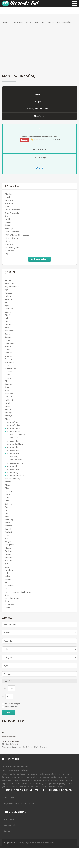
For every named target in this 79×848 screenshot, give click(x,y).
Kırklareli (9, 401)
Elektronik (9, 205)
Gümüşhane (10, 370)
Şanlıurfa (9, 533)
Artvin (7, 304)
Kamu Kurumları (39, 150)
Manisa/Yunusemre (15, 477)
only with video (11, 708)
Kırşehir (8, 404)
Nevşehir (9, 492)
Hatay (7, 376)
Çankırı (8, 335)
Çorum (8, 338)
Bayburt (8, 552)
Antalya (8, 301)
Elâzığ (7, 351)
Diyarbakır (9, 345)
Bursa (7, 329)
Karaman (9, 555)
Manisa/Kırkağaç (39, 159)
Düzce (8, 590)
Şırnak (8, 565)
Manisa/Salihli (13, 455)
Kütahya (8, 414)
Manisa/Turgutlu (14, 474)
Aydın (7, 307)
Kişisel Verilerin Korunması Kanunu (19, 805)
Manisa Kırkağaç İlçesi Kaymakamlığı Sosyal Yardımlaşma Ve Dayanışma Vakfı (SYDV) (39, 137)
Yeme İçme (10, 230)
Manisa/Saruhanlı (14, 461)
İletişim (7, 833)
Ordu (7, 499)
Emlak (7, 198)
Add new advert (39, 260)
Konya (8, 411)
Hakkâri (8, 373)
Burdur (8, 326)
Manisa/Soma (13, 471)
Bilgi (7, 255)
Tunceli (8, 530)
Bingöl (7, 316)
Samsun (8, 508)
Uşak (7, 537)
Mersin (8, 382)
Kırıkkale (9, 559)
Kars (7, 392)
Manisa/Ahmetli (13, 423)
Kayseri (8, 398)
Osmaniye (9, 587)
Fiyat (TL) (8, 682)
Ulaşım (8, 224)
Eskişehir (9, 360)
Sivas (7, 518)
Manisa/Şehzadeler (15, 464)
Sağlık (7, 220)
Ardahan (9, 571)
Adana (8, 282)
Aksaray (8, 549)
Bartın (7, 568)
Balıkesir (9, 310)
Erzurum (8, 357)
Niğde (7, 496)
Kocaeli (8, 408)
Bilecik (8, 313)
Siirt (6, 511)
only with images (12, 705)
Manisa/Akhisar (13, 426)
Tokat (7, 524)
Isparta (8, 379)
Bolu (7, 323)
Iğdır (7, 574)
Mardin (8, 483)
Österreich (9, 252)
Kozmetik (9, 202)
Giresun (8, 367)
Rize (7, 502)
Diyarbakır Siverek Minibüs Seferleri (9, 738)
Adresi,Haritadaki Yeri (39, 110)
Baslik (39, 96)
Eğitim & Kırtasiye (12, 211)
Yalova (8, 577)
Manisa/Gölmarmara (16, 436)
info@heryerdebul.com (19, 768)
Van (7, 540)
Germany (9, 246)
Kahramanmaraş (12, 480)
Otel (7, 208)
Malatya (8, 417)
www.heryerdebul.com (39, 778)
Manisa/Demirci (13, 433)
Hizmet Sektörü (11, 239)
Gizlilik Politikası (11, 826)
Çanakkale (9, 332)
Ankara (8, 297)
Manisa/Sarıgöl (13, 458)
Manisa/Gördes (13, 439)
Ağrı (6, 291)
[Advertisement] (39, 51)
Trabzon (8, 527)
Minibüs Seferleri (10, 745)
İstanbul (8, 385)
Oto (6, 217)
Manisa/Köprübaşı (15, 445)
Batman (8, 562)
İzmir (7, 389)
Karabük (9, 581)
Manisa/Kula (12, 448)
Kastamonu (10, 395)
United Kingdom (12, 249)
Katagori (38, 103)
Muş (7, 489)
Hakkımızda (9, 820)
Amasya (8, 294)
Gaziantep (9, 363)
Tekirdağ (9, 521)
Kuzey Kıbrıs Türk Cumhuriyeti (18, 593)
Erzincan (9, 354)
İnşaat (8, 227)
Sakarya (8, 505)
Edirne (8, 348)
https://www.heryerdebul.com (15, 771)
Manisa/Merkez (13, 452)
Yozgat (8, 543)
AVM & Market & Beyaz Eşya (17, 236)
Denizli (8, 341)
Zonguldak (9, 546)
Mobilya (8, 195)
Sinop (7, 515)
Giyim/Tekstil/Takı (12, 214)
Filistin (7, 609)
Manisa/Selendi (13, 467)
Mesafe (39, 117)
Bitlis (7, 319)
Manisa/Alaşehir (14, 429)
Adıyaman (9, 285)
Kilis (7, 584)
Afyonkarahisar (12, 288)
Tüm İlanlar (9, 799)
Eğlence (8, 242)
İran (7, 603)
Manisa (8, 420)
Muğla (7, 486)
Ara (8, 714)
